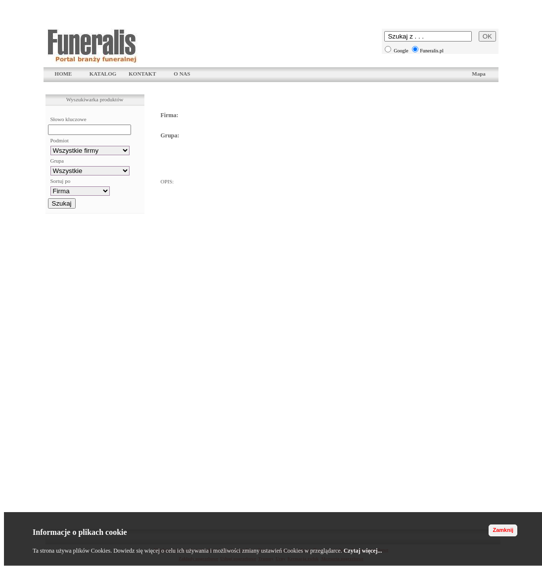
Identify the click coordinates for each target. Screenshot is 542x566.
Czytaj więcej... (363, 550)
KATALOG (103, 74)
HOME (63, 74)
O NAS (182, 74)
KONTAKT (142, 74)
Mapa (479, 74)
